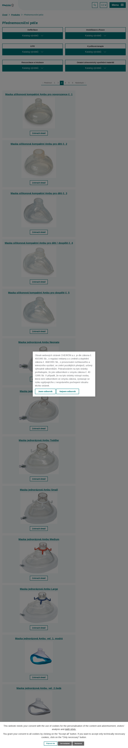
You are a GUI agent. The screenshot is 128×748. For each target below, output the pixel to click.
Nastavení (79, 743)
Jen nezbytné (65, 743)
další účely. (70, 729)
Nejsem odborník (68, 391)
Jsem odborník (45, 391)
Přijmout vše (50, 743)
